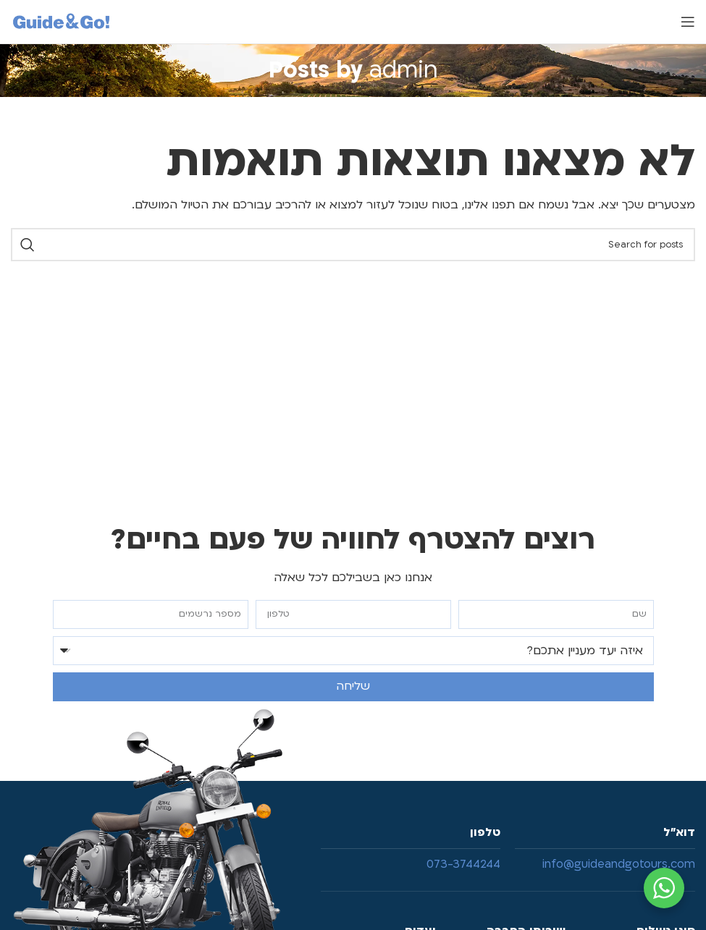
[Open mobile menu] (687, 21)
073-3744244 (463, 864)
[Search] (353, 244)
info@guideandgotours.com (618, 864)
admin (403, 70)
